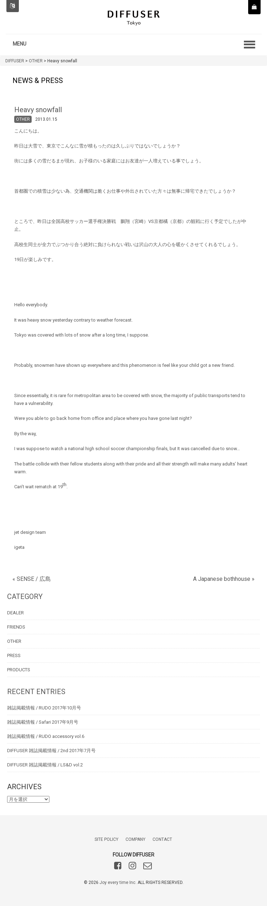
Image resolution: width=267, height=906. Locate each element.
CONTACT (162, 839)
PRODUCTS (18, 669)
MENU (19, 44)
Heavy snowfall (38, 109)
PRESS (14, 655)
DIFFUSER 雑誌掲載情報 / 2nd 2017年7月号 (51, 750)
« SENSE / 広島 (31, 579)
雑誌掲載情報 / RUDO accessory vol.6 (45, 736)
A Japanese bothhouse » (224, 579)
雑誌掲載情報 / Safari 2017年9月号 (42, 722)
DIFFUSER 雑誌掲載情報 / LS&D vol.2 (45, 764)
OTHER (23, 119)
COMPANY (135, 839)
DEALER (15, 612)
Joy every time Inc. (118, 882)
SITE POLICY (106, 839)
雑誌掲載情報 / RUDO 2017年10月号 (44, 707)
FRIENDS (16, 627)
